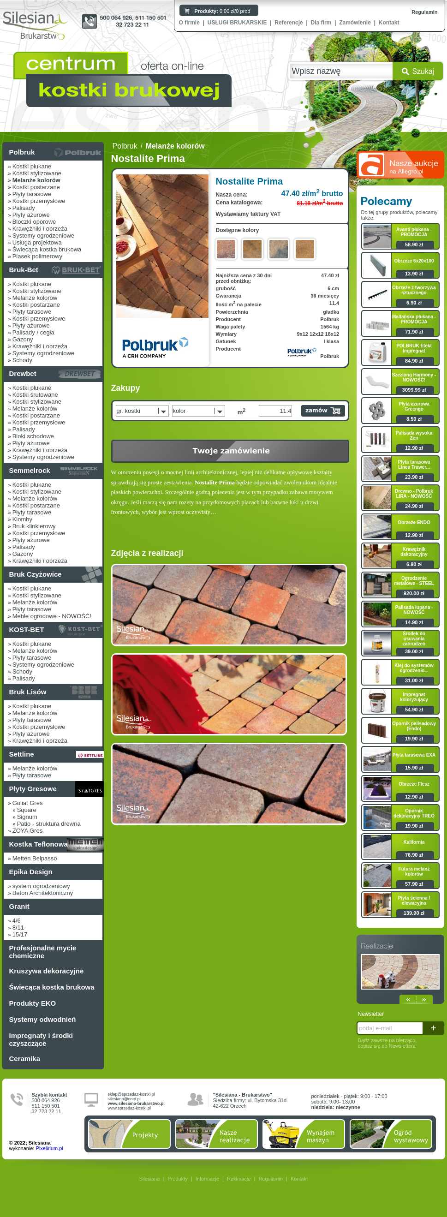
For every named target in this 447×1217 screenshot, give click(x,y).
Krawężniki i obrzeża (39, 228)
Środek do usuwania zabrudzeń (414, 638)
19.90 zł (414, 738)
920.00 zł (414, 593)
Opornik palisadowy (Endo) (414, 726)
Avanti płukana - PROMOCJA (414, 232)
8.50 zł (414, 419)
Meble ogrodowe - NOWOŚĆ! (51, 616)
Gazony (22, 339)
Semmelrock (29, 470)
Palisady (23, 207)
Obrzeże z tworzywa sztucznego (413, 290)
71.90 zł (414, 331)
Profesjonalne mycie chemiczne (43, 952)
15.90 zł (414, 767)
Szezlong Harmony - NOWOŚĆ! (414, 377)
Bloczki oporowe (34, 221)
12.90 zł (414, 448)
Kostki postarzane (36, 187)
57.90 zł (414, 884)
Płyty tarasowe (32, 194)
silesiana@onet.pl (124, 1099)
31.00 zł (414, 680)
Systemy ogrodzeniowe (43, 235)
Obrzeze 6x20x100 (414, 260)
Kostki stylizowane (36, 173)
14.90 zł (414, 622)
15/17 (20, 934)
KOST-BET (26, 629)
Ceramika (25, 1058)
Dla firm (321, 22)
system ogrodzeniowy (41, 886)
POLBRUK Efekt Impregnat (414, 348)
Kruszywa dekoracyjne (46, 971)
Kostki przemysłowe (39, 200)
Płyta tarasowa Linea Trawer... (414, 464)
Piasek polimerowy (37, 256)
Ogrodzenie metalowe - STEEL (414, 581)
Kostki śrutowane (35, 394)
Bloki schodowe (33, 436)
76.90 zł (414, 855)
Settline (21, 754)
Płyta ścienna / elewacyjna (414, 900)
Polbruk (22, 152)
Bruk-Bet (23, 270)
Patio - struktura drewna (49, 823)
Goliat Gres (27, 802)
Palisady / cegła (33, 332)
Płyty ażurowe (31, 214)
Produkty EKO (32, 1003)
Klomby (22, 519)
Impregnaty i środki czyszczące (41, 1039)
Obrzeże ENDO (414, 522)
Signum (27, 816)
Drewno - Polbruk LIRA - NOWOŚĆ (414, 494)
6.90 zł (414, 302)
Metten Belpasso (34, 858)
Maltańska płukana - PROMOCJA (414, 319)
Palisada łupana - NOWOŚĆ (414, 610)
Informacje (207, 1178)
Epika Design (31, 872)
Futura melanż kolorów (414, 871)
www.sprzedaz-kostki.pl (129, 1108)
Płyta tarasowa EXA (414, 755)
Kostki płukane (32, 166)
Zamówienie (355, 22)
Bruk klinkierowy (34, 526)
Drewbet (22, 373)
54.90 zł (414, 709)
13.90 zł (414, 273)
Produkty (177, 1178)
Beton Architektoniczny (42, 892)
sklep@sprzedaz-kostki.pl (131, 1094)
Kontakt (389, 22)
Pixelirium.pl (49, 1148)
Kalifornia (413, 842)
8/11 (18, 927)
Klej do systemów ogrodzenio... (413, 668)
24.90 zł (414, 506)
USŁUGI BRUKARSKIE (237, 22)
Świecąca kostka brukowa (47, 249)
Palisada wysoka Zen (414, 435)
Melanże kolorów (35, 297)
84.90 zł (414, 361)
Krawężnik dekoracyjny (413, 552)
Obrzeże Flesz (414, 784)
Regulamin (424, 12)
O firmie (189, 22)
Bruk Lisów (28, 692)
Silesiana (149, 1178)
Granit (19, 906)
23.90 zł (414, 477)
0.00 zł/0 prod (222, 11)
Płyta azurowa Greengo (414, 406)
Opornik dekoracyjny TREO (414, 813)
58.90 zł (414, 244)
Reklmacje (238, 1178)
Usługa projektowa (37, 242)
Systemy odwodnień (42, 1019)
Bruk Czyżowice (35, 574)
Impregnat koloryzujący (414, 697)
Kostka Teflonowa (38, 844)
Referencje (288, 22)
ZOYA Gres (27, 830)
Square (26, 809)
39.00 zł (414, 651)
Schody (22, 360)
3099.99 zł (414, 390)
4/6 (16, 920)
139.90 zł (414, 913)
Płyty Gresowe (33, 789)
